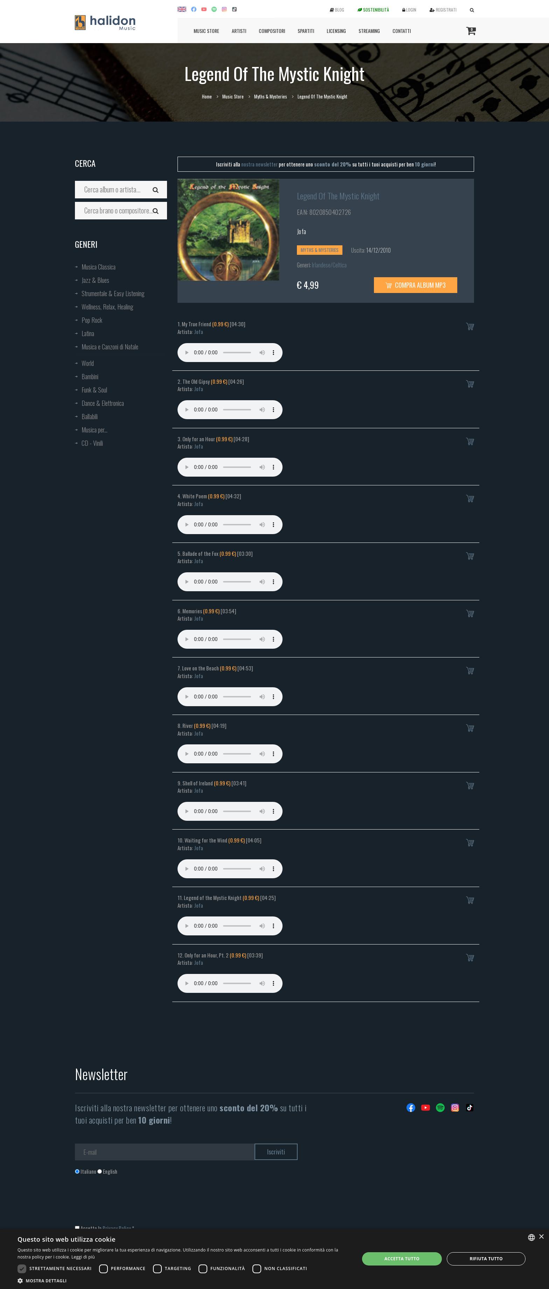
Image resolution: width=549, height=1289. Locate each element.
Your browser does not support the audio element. (230, 352)
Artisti (239, 30)
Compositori (272, 30)
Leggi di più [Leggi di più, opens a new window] (83, 1257)
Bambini (90, 376)
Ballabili (90, 416)
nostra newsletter (259, 164)
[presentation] (128, 1203)
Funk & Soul (94, 389)
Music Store (206, 30)
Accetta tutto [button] (401, 1259)
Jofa (301, 231)
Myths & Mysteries (270, 96)
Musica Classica (99, 266)
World (88, 363)
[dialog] (274, 1259)
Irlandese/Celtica (329, 265)
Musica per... (94, 429)
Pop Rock (92, 320)
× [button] (541, 1237)
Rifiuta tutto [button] (486, 1259)
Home (207, 96)
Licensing (336, 30)
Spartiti (306, 30)
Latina (88, 333)
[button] (183, 1280)
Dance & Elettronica (103, 403)
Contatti (401, 30)
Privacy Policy (117, 1228)
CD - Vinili (92, 443)
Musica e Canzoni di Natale (110, 346)
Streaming (369, 30)
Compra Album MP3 (415, 284)
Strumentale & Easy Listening (113, 293)
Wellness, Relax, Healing (107, 306)
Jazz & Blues (95, 280)
